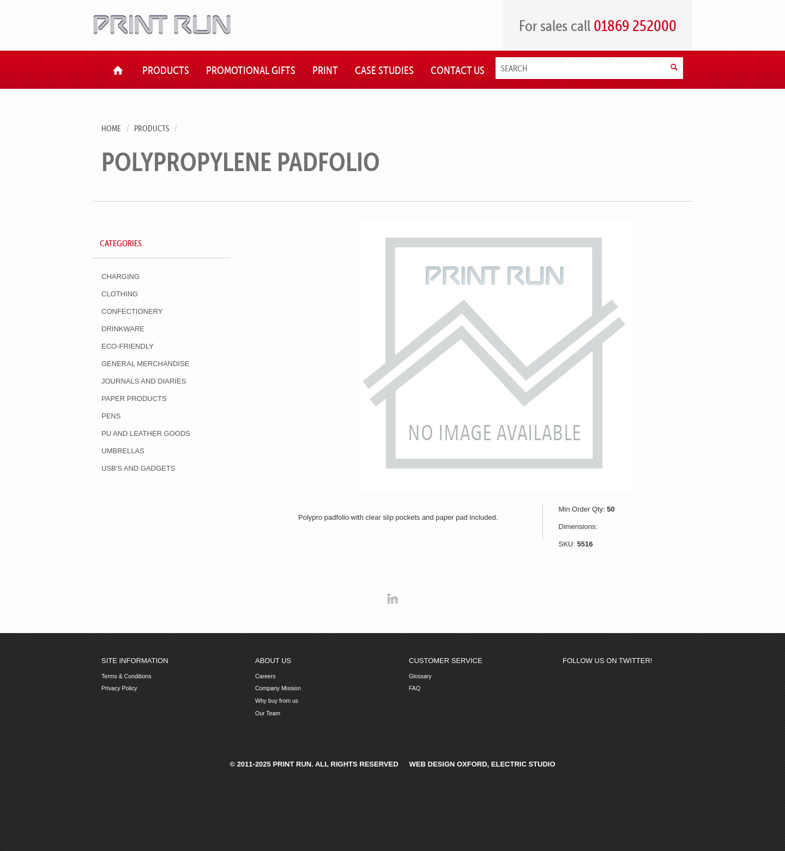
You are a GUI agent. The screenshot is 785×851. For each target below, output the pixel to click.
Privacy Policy (119, 688)
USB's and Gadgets (138, 468)
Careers (265, 676)
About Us (273, 661)
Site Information (134, 661)
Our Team (267, 713)
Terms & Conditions (126, 676)
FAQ (414, 688)
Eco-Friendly (127, 346)
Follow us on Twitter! (607, 661)
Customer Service (445, 661)
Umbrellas (122, 451)
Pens (110, 416)
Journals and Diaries (143, 381)
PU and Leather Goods (145, 433)
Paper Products (134, 398)
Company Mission (278, 688)
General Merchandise (145, 364)
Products (151, 128)
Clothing (119, 294)
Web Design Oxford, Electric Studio (482, 764)
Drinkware (122, 329)
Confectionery (131, 311)
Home (111, 128)
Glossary (420, 676)
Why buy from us (276, 701)
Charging (120, 276)
